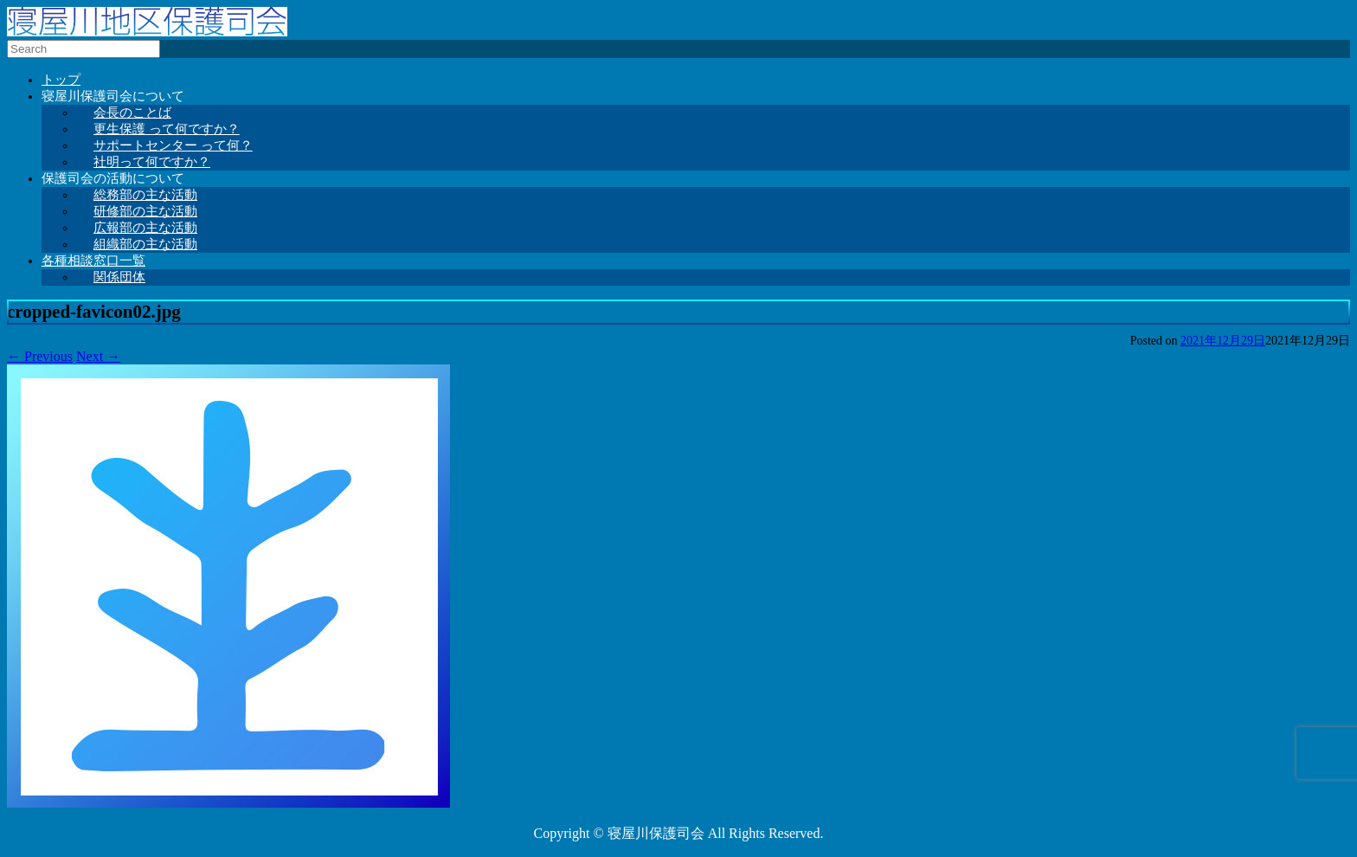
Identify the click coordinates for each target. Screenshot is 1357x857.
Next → (98, 356)
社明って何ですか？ (151, 162)
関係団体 (119, 277)
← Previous (40, 356)
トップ (61, 80)
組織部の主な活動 (145, 244)
